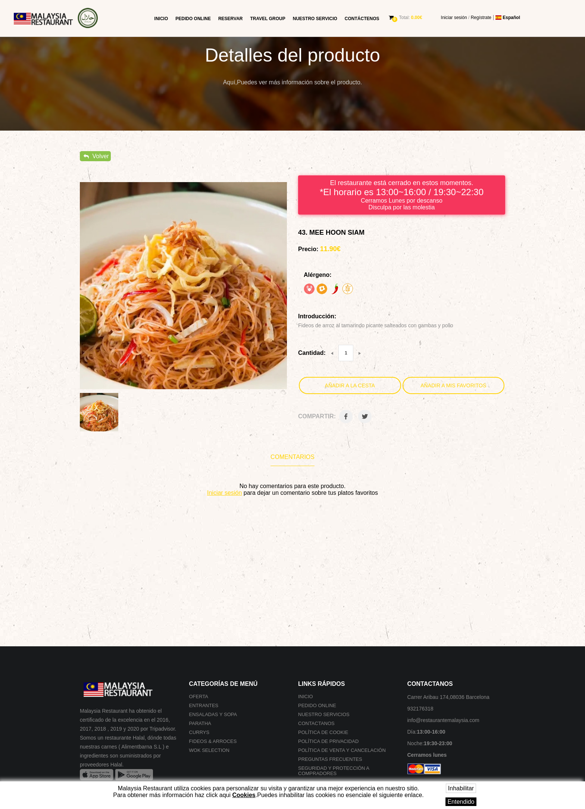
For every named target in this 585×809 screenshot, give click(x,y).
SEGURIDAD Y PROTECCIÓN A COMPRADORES (333, 770)
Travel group (267, 18)
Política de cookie (323, 732)
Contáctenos (362, 18)
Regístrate (481, 17)
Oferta (199, 696)
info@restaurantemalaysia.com (443, 720)
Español (507, 17)
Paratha (200, 723)
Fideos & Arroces (213, 741)
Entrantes (204, 705)
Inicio (161, 18)
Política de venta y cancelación (342, 750)
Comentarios (292, 457)
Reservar (230, 18)
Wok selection (209, 750)
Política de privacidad (328, 741)
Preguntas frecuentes (330, 759)
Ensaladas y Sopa (213, 714)
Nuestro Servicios (324, 714)
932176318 (420, 709)
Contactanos (316, 723)
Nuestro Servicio (315, 18)
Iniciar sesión (454, 17)
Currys (199, 732)
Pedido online (193, 18)
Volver (96, 156)
